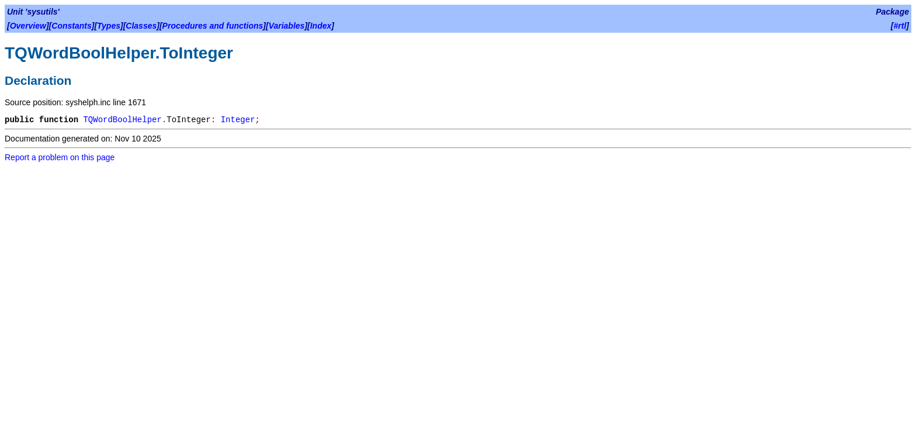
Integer (238, 120)
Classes (141, 25)
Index (321, 25)
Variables (287, 25)
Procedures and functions (212, 25)
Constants (71, 25)
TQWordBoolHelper (122, 120)
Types (108, 25)
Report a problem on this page (59, 157)
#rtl (900, 25)
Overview (28, 25)
